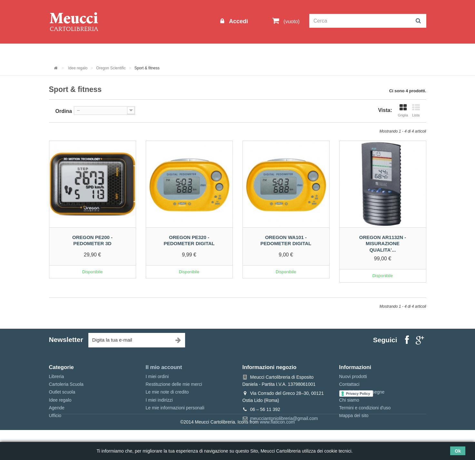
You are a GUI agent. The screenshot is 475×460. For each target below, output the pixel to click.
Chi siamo (349, 400)
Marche (258, 52)
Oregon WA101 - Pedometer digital (285, 240)
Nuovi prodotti (353, 376)
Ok (458, 451)
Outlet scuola (109, 52)
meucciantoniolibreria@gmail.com (284, 418)
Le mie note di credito (167, 392)
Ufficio (55, 415)
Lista (416, 110)
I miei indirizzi (159, 400)
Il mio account (164, 367)
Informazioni (68, 52)
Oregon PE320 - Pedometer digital (188, 240)
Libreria (193, 52)
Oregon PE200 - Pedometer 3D (92, 240)
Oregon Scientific (110, 68)
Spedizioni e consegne (362, 392)
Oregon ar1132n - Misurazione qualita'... (382, 244)
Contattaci (349, 384)
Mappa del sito (354, 415)
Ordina (63, 111)
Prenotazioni (292, 52)
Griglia (403, 110)
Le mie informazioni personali (175, 407)
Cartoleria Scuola (154, 52)
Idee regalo (226, 52)
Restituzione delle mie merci (174, 384)
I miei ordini (157, 376)
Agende (56, 407)
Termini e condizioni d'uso (365, 407)
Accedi (237, 21)
